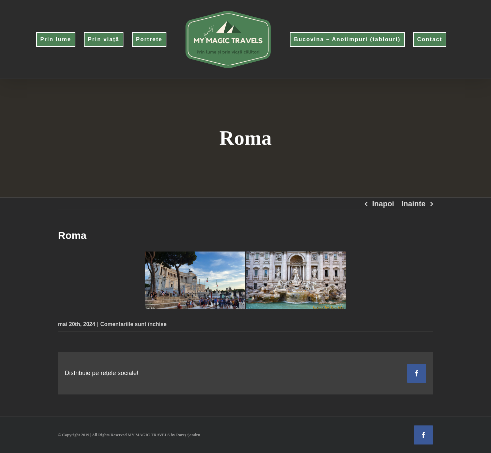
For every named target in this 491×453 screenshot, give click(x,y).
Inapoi (383, 203)
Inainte (413, 203)
